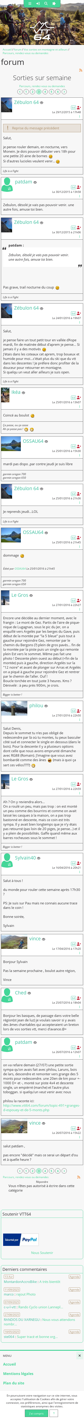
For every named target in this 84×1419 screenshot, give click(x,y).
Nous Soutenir (42, 1252)
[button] (30, 3)
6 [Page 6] (58, 91)
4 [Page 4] (45, 91)
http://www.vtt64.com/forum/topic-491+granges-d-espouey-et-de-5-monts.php (41, 1107)
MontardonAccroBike (20, 1281)
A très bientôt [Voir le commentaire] (49, 1281)
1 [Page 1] (26, 91)
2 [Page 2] (32, 91)
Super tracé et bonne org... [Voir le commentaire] (37, 1336)
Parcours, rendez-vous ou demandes (42, 86)
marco (9, 1294)
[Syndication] (81, 70)
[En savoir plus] (54, 1413)
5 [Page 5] (51, 91)
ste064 (9, 1336)
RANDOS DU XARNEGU (22, 1319)
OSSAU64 (20, 568)
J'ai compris (36, 1413)
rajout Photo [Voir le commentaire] (26, 1294)
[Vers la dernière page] (64, 91)
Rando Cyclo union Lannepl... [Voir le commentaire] (40, 1307)
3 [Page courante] (39, 91)
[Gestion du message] (79, 116)
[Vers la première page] (20, 91)
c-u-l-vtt (10, 1307)
